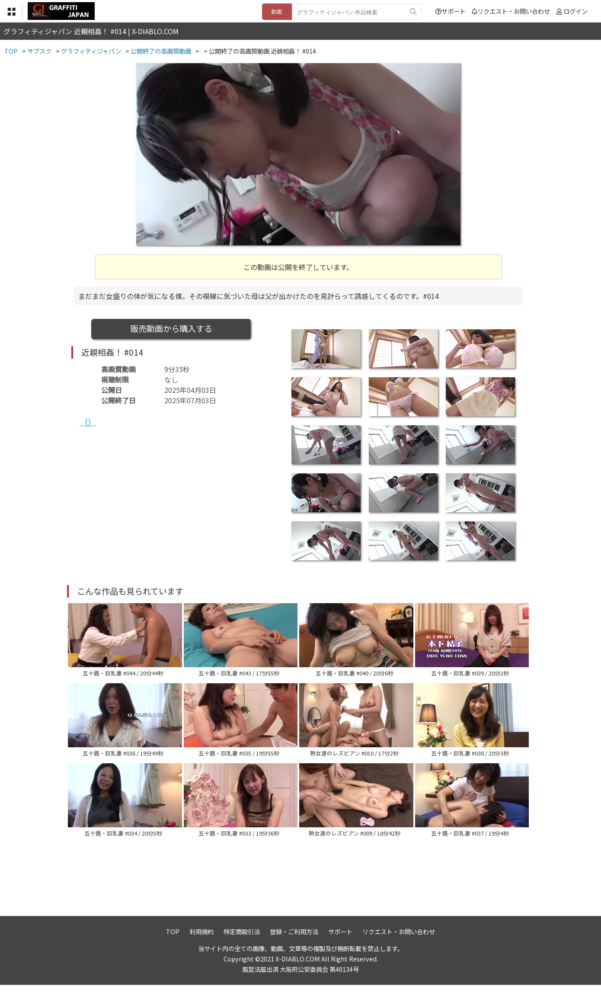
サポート (450, 11)
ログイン (575, 11)
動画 (276, 11)
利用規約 (201, 949)
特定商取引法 (242, 949)
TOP (172, 949)
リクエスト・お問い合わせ (511, 11)
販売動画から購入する (171, 328)
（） (88, 422)
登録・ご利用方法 (294, 949)
